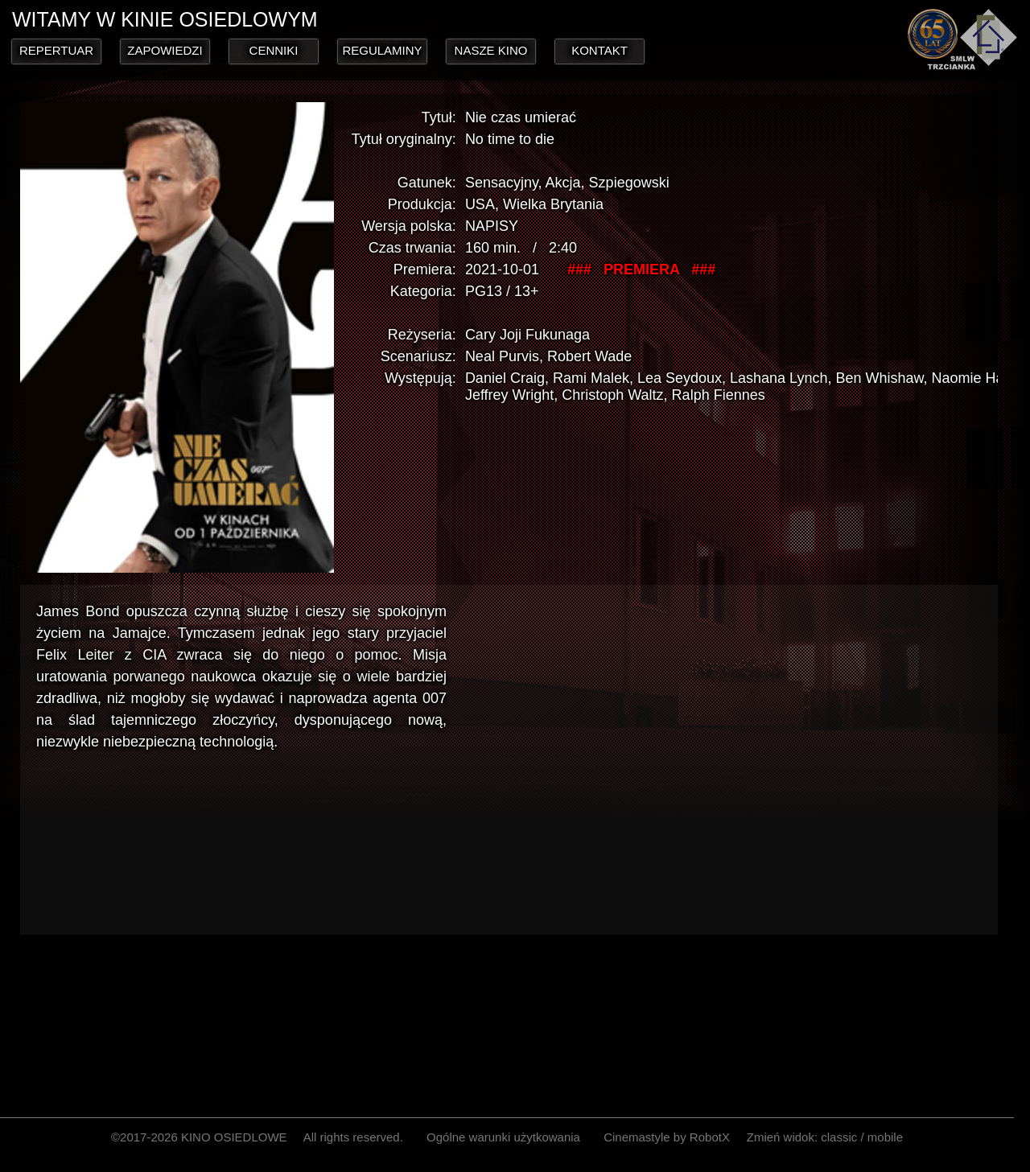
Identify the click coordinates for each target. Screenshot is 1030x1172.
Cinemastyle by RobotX (667, 1137)
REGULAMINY (382, 50)
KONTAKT (599, 50)
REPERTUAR (56, 50)
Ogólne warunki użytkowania (503, 1137)
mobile (885, 1137)
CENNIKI (274, 50)
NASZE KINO (491, 50)
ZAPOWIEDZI (164, 50)
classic (839, 1137)
